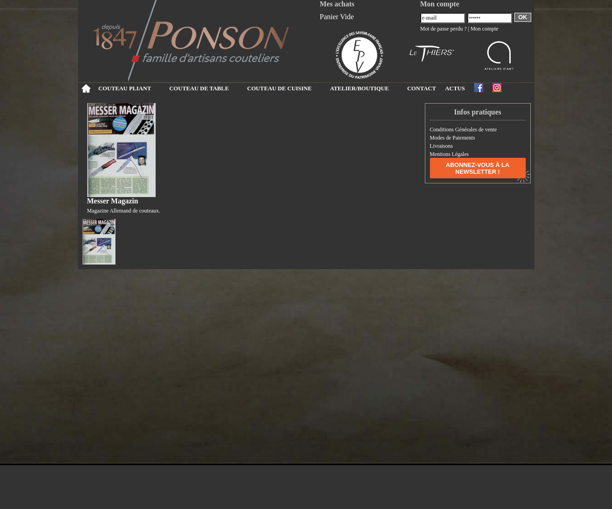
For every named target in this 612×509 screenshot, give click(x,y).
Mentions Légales (449, 154)
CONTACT (421, 88)
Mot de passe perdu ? (443, 29)
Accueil (86, 88)
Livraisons (441, 146)
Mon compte (484, 29)
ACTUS (455, 88)
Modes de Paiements (452, 138)
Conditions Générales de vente (463, 129)
